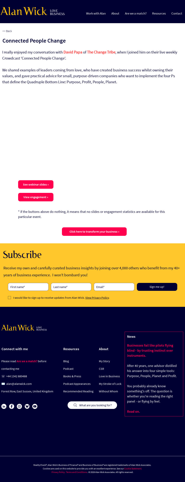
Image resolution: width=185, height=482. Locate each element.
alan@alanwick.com (19, 384)
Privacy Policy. (58, 472)
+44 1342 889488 (16, 376)
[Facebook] (11, 406)
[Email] (113, 287)
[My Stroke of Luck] (110, 383)
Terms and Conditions (76, 472)
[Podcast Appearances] (78, 383)
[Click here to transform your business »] (94, 231)
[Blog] (73, 361)
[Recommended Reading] (78, 391)
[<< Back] (14, 31)
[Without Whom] (110, 391)
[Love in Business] (110, 376)
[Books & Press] (75, 376)
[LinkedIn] (3, 406)
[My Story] (110, 361)
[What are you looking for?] (92, 405)
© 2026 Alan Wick (96, 472)
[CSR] (110, 368)
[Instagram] (19, 406)
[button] (159, 13)
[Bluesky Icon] (27, 406)
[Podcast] (74, 368)
